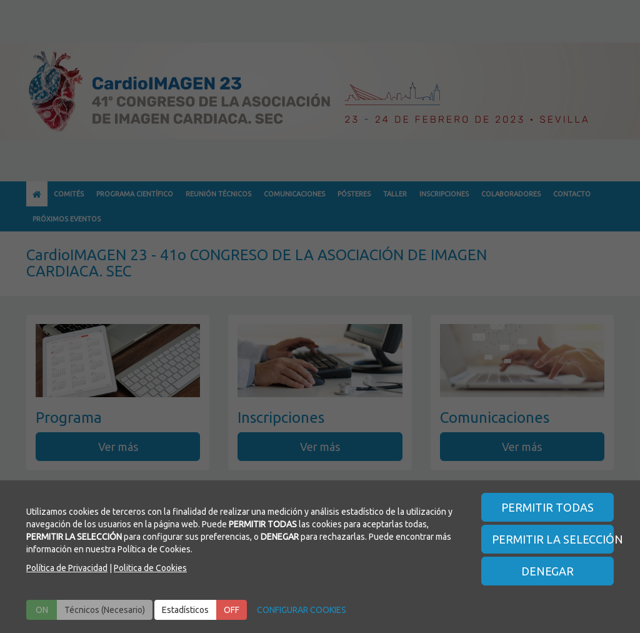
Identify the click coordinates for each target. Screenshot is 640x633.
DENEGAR (547, 571)
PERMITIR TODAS (547, 507)
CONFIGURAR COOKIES (301, 610)
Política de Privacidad (67, 568)
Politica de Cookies (150, 568)
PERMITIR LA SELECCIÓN (553, 539)
